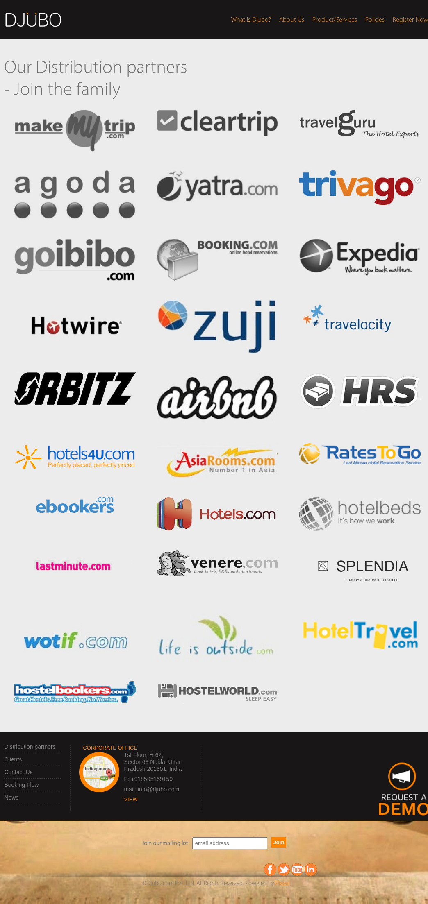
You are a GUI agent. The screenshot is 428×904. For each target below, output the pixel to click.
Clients (13, 759)
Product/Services (334, 20)
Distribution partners (29, 746)
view (130, 799)
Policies (375, 20)
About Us (291, 20)
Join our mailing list (165, 844)
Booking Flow (21, 785)
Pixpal (282, 884)
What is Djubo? (251, 20)
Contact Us (18, 772)
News (11, 797)
